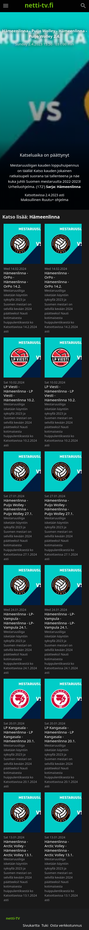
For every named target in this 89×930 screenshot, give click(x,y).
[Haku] (83, 5)
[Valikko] (5, 5)
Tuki (45, 925)
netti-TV (13, 918)
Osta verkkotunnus (66, 925)
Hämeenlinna (69, 186)
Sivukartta (31, 925)
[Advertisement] (44, 95)
